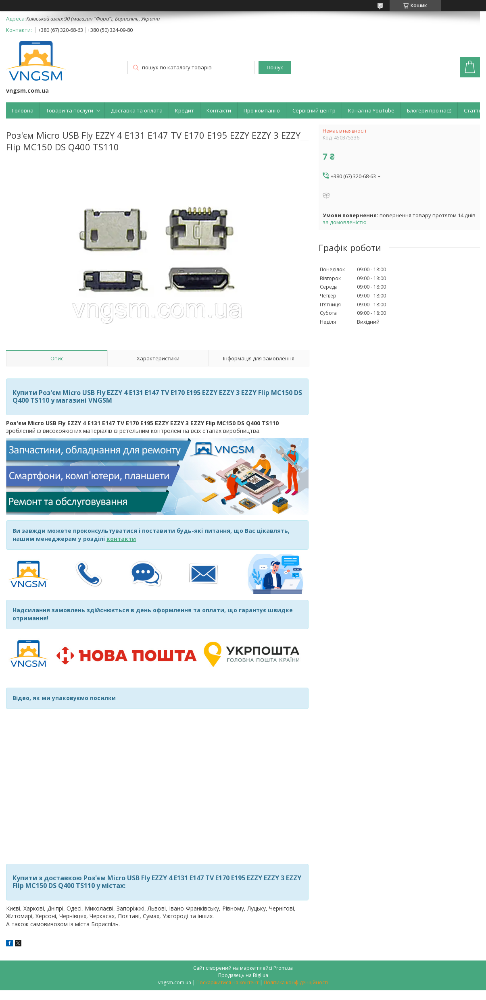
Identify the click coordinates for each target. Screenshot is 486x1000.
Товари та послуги (69, 110)
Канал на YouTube (371, 110)
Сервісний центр (314, 110)
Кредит (184, 110)
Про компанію (262, 110)
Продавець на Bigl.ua (243, 975)
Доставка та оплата (137, 110)
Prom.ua (283, 968)
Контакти (218, 110)
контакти (121, 539)
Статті (472, 110)
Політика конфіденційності (296, 982)
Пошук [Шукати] (275, 67)
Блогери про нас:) (429, 110)
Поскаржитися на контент (227, 982)
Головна (22, 110)
